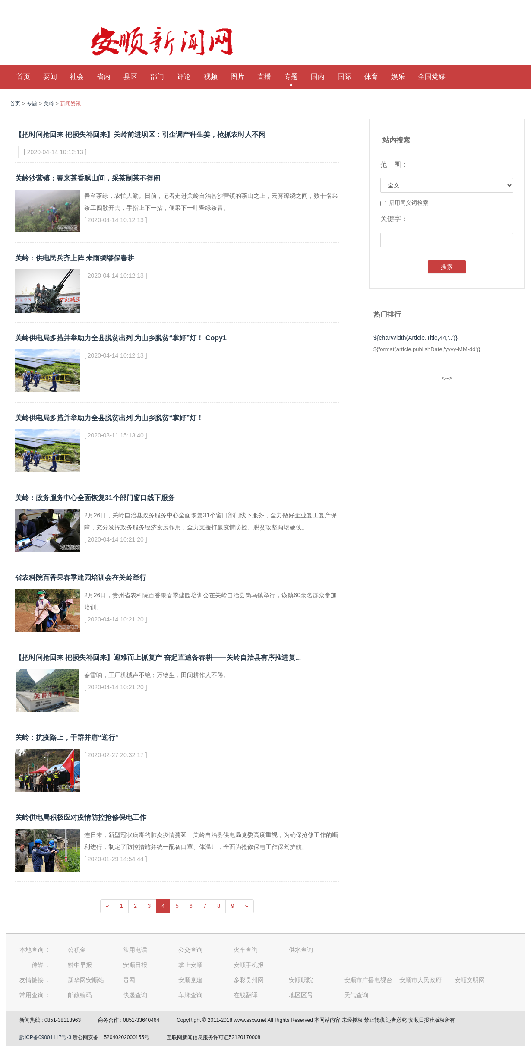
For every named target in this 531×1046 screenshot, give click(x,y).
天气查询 (356, 995)
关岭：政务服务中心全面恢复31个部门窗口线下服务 (95, 497)
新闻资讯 (70, 104)
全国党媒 (432, 76)
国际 (344, 76)
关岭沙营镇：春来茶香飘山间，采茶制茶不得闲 (87, 178)
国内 (318, 76)
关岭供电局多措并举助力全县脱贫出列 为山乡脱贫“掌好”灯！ (109, 418)
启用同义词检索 (404, 203)
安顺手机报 (249, 964)
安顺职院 (301, 979)
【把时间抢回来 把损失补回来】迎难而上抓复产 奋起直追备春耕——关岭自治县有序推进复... (158, 657)
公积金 (77, 949)
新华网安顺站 (86, 979)
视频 (211, 76)
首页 (23, 76)
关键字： (394, 218)
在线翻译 (246, 995)
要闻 (50, 76)
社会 (77, 76)
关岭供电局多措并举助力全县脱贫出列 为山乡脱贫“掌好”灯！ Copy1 (121, 338)
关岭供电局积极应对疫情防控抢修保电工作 (80, 817)
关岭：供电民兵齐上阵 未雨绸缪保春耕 (74, 258)
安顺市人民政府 (420, 979)
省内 (104, 76)
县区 (130, 76)
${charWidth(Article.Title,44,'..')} (415, 337)
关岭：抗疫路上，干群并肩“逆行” (67, 737)
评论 (184, 76)
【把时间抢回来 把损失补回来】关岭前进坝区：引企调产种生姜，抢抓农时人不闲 (140, 134)
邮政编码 (80, 995)
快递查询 (135, 995)
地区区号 (301, 995)
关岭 (49, 104)
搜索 (447, 266)
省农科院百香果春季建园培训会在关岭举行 (80, 577)
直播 (264, 76)
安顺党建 (190, 979)
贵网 (129, 979)
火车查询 (246, 949)
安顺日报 (135, 964)
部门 (157, 76)
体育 (371, 76)
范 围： (394, 164)
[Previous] (107, 906)
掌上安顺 (190, 964)
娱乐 (398, 76)
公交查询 (190, 949)
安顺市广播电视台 (368, 979)
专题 (291, 76)
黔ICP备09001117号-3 (45, 1037)
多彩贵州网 (249, 979)
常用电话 (135, 949)
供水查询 (301, 949)
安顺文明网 (470, 979)
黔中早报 (80, 964)
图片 (237, 76)
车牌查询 (190, 995)
